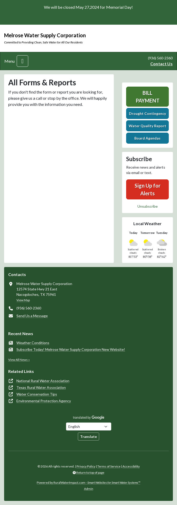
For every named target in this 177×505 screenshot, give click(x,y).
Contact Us (161, 63)
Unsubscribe (147, 206)
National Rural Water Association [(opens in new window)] (42, 381)
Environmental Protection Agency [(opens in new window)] (43, 401)
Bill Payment (148, 97)
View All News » (19, 360)
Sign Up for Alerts (148, 189)
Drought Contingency (147, 113)
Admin (88, 489)
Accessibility (131, 466)
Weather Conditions (32, 343)
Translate (88, 436)
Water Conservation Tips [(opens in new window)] (36, 394)
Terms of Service (108, 466)
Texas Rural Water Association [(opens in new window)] (41, 387)
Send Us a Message (32, 316)
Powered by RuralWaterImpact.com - (88, 482)
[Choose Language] (88, 426)
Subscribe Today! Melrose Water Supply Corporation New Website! (70, 349)
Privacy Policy (86, 466)
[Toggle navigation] (22, 61)
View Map (23, 300)
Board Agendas (147, 138)
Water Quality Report (147, 126)
